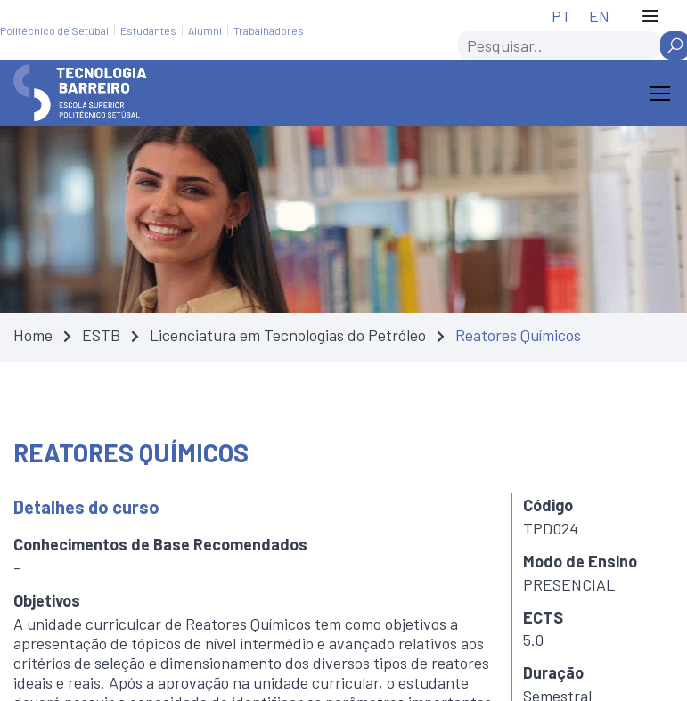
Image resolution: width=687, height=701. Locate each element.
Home (33, 335)
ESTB (101, 335)
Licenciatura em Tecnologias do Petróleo (288, 335)
